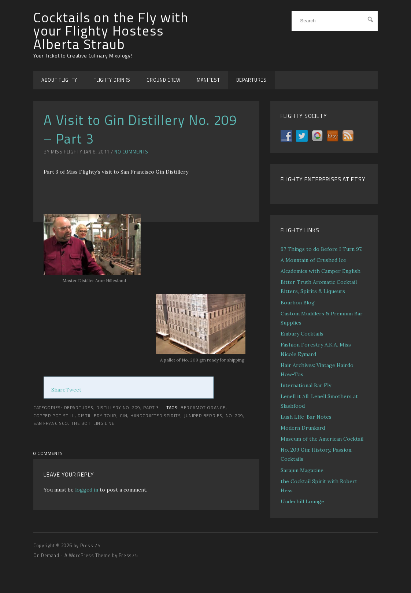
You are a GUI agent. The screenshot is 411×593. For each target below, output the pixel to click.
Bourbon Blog (298, 302)
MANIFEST (208, 80)
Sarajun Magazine (302, 470)
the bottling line (92, 423)
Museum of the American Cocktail (322, 439)
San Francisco (50, 423)
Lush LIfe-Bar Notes (306, 417)
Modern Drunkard (303, 428)
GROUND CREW (164, 80)
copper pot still (54, 415)
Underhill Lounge (302, 501)
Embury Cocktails (302, 333)
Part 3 (151, 407)
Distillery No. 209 (118, 407)
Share (58, 389)
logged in (86, 489)
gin (123, 415)
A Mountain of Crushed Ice (313, 260)
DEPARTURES (251, 80)
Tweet (73, 389)
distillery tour (97, 415)
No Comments (131, 151)
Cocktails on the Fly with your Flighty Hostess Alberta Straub (111, 31)
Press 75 (90, 545)
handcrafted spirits (155, 415)
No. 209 (234, 415)
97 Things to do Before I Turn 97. (321, 249)
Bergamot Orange (203, 407)
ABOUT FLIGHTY (59, 80)
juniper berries (203, 415)
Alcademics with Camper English (320, 271)
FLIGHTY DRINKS (111, 80)
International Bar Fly (306, 385)
